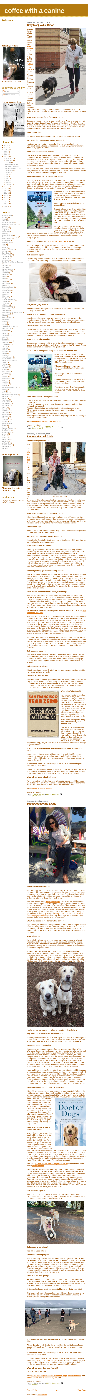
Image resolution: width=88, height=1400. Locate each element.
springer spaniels (7, 429)
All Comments (9, 95)
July (7, 174)
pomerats (5, 380)
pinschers (5, 368)
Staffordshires (6, 432)
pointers (4, 377)
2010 (6, 204)
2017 (6, 189)
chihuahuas (6, 271)
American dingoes (8, 222)
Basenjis (5, 226)
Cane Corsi (5, 253)
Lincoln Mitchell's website (41, 789)
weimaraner (6, 439)
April (7, 180)
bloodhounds (6, 242)
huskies (4, 325)
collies (4, 282)
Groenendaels (6, 317)
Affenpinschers (7, 215)
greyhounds (6, 314)
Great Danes (6, 308)
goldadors (5, 305)
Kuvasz (4, 339)
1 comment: (56, 794)
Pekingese (5, 366)
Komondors (6, 335)
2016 (6, 191)
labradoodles (6, 341)
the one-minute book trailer (51, 1164)
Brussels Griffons (7, 249)
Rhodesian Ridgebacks (10, 394)
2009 (6, 206)
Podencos (5, 373)
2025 (6, 145)
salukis (4, 398)
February (9, 184)
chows (4, 276)
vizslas (4, 438)
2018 (6, 186)
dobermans (5, 296)
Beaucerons (6, 231)
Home (57, 1390)
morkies (4, 355)
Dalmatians (5, 292)
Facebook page (60, 1376)
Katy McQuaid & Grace (40, 25)
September (9, 170)
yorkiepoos (5, 446)
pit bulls (4, 369)
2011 (6, 202)
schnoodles (5, 405)
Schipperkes (6, 402)
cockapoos (5, 280)
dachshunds (6, 291)
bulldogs (4, 251)
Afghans (4, 217)
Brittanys (5, 248)
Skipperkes (5, 420)
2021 (6, 152)
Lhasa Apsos (6, 344)
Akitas (4, 219)
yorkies (4, 448)
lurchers (4, 346)
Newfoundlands (7, 359)
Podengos (5, 375)
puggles (4, 389)
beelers (4, 233)
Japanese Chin (7, 328)
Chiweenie (5, 273)
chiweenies (5, 274)
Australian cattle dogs (9, 224)
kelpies (4, 334)
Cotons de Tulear (7, 287)
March (8, 182)
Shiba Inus (5, 414)
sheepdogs (5, 411)
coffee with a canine (34, 10)
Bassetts (5, 228)
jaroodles (5, 330)
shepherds (5, 412)
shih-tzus (5, 418)
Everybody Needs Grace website (47, 421)
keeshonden (6, 332)
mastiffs (4, 353)
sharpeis (5, 409)
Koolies (4, 337)
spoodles (5, 427)
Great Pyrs (5, 310)
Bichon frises (6, 239)
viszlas (4, 436)
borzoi (4, 244)
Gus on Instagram (50, 1377)
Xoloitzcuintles (6, 445)
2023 (6, 147)
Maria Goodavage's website (42, 1376)
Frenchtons (5, 303)
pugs (3, 391)
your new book (38, 1166)
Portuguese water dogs (10, 387)
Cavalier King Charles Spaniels (12, 262)
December (9, 158)
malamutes (5, 348)
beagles (4, 230)
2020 (6, 154)
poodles (4, 386)
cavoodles (5, 267)
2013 (6, 197)
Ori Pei (4, 362)
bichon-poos (6, 240)
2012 (6, 199)
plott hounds (6, 371)
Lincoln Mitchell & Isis (40, 436)
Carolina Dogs (6, 255)
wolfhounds (5, 443)
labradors (35, 1384)
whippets (5, 441)
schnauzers (6, 403)
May (7, 178)
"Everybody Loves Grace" (58, 241)
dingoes (4, 294)
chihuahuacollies (7, 269)
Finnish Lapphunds (37, 428)
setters (4, 407)
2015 (6, 193)
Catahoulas (5, 256)
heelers (4, 321)
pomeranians (6, 378)
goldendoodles (36, 795)
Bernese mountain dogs (10, 237)
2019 (6, 156)
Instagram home (74, 1376)
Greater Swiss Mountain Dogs (12, 312)
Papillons (5, 364)
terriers (4, 434)
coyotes (4, 289)
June (7, 176)
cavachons (5, 260)
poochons (5, 384)
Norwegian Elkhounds (9, 360)
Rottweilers (5, 396)
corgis (4, 285)
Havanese (5, 319)
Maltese (4, 350)
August (8, 172)
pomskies (5, 382)
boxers (4, 246)
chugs (4, 278)
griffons (4, 316)
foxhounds (5, 301)
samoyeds (5, 400)
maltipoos (5, 351)
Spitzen (4, 425)
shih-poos (5, 416)
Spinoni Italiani (7, 423)
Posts (6, 91)
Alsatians (5, 221)
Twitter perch (32, 1377)
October (8, 162)
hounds (4, 323)
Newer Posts (32, 1390)
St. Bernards (6, 430)
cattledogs (5, 258)
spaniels (4, 421)
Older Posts (81, 1390)
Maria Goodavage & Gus (41, 803)
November (9, 160)
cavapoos (5, 265)
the (32, 421)
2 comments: (56, 427)
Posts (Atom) (42, 1395)
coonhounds (6, 283)
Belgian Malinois (7, 235)
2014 (6, 195)
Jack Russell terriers (8, 326)
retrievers (5, 393)
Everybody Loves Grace (30, 66)
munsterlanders (7, 357)
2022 (6, 150)
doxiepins (5, 298)
